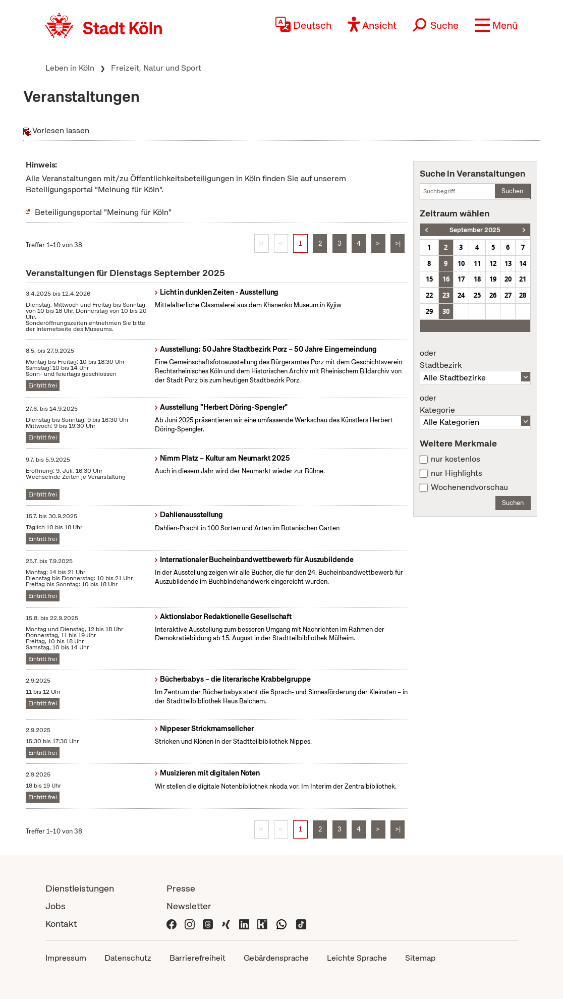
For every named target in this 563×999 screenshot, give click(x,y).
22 (429, 295)
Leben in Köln (69, 68)
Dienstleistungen (79, 888)
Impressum (65, 958)
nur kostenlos (455, 459)
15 (429, 279)
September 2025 (474, 230)
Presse (180, 888)
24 (461, 295)
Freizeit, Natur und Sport (156, 68)
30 (445, 311)
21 (522, 279)
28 (522, 295)
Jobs (55, 906)
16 (445, 279)
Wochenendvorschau (469, 487)
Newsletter (188, 906)
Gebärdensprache (276, 958)
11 (477, 263)
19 (492, 279)
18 (477, 279)
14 (522, 263)
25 (477, 295)
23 (445, 295)
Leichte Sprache (357, 958)
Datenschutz (127, 958)
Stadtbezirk (475, 359)
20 (508, 279)
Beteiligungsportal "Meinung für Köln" (103, 212)
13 (508, 263)
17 (461, 279)
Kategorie (475, 404)
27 (508, 295)
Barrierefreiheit (198, 958)
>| (398, 243)
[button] (496, 25)
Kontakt (61, 923)
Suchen (512, 191)
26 (492, 295)
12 (492, 263)
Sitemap (420, 958)
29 (429, 311)
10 (461, 263)
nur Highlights (456, 473)
